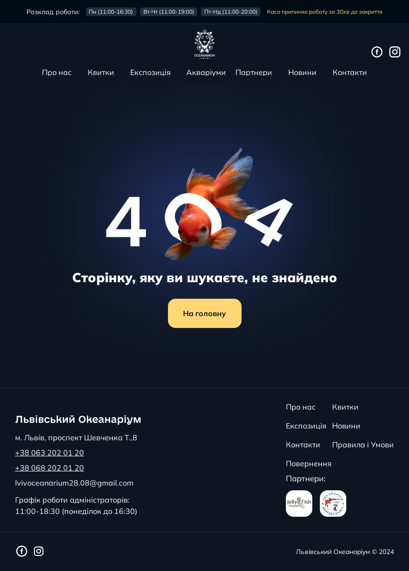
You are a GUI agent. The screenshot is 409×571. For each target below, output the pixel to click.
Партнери (253, 72)
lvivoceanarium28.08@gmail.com (74, 483)
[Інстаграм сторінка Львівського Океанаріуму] (394, 52)
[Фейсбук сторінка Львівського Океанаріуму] (377, 52)
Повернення (309, 463)
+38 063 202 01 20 (49, 452)
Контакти (350, 72)
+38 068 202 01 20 (49, 467)
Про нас (57, 72)
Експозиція (150, 72)
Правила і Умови (363, 444)
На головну (204, 313)
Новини (302, 72)
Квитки (101, 72)
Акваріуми (206, 72)
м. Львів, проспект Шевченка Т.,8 (76, 437)
